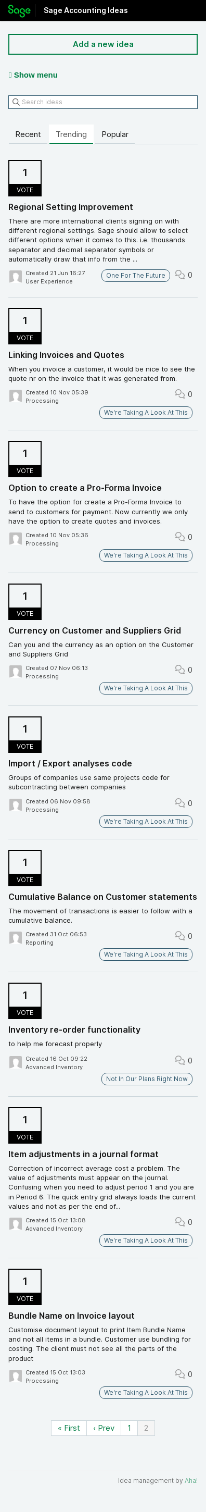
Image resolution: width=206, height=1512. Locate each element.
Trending (71, 134)
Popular (114, 134)
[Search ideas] (103, 102)
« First (69, 1428)
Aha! (191, 1480)
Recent (28, 134)
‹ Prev (103, 1428)
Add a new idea (103, 44)
